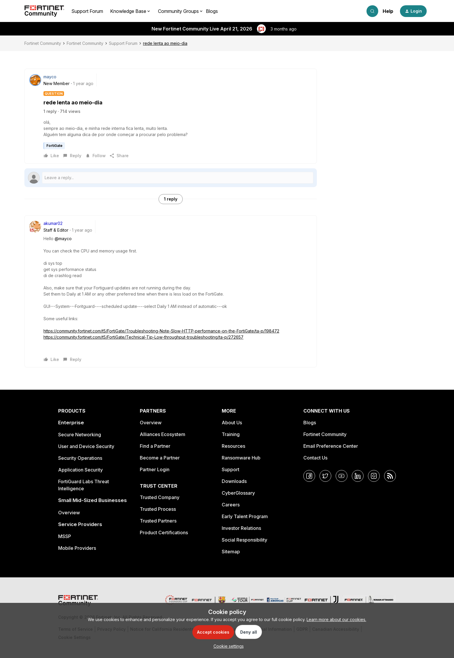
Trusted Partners (158, 521)
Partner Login (154, 469)
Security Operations (80, 458)
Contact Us (315, 458)
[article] (170, 291)
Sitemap (231, 551)
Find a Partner (155, 446)
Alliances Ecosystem (162, 434)
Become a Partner (160, 458)
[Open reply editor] (170, 177)
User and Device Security (86, 446)
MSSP (64, 536)
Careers (231, 505)
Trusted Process (158, 509)
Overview (69, 512)
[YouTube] (341, 476)
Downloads (234, 481)
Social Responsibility (244, 540)
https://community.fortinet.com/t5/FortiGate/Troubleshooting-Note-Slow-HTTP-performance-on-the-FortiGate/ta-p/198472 (161, 330)
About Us (232, 422)
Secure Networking (79, 434)
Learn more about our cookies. (336, 619)
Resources (233, 446)
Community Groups (178, 11)
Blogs (212, 11)
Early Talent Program (245, 516)
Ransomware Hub (241, 458)
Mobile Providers (77, 548)
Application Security (80, 470)
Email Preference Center (330, 446)
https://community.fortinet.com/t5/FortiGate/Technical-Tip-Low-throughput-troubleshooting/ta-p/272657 (143, 337)
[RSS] (390, 476)
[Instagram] (374, 476)
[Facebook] (309, 476)
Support (230, 469)
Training (231, 434)
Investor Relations (241, 528)
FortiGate (54, 145)
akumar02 (53, 223)
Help (388, 11)
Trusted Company (159, 497)
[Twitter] (325, 476)
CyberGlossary (238, 493)
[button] (413, 11)
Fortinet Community (42, 43)
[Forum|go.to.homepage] (44, 11)
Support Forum (87, 11)
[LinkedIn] (358, 476)
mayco (49, 76)
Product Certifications (164, 532)
